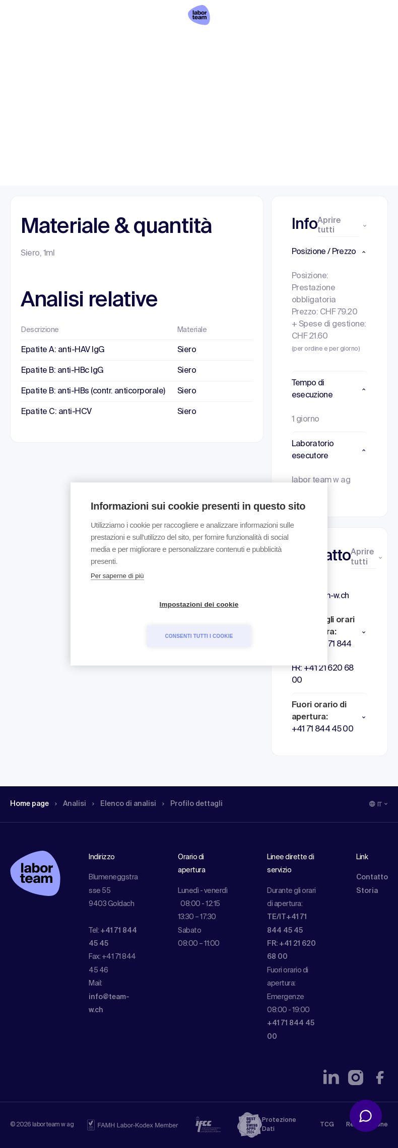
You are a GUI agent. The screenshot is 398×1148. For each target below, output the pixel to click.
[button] (330, 252)
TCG (327, 1125)
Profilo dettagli (210, 73)
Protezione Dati (279, 1124)
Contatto (372, 877)
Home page (32, 73)
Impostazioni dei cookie (141, 620)
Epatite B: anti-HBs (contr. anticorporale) (93, 391)
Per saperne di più (117, 592)
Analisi (77, 73)
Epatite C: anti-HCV (56, 412)
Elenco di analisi (135, 73)
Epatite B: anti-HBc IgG (62, 371)
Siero (186, 350)
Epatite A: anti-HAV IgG (63, 350)
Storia (367, 890)
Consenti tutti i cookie (257, 620)
